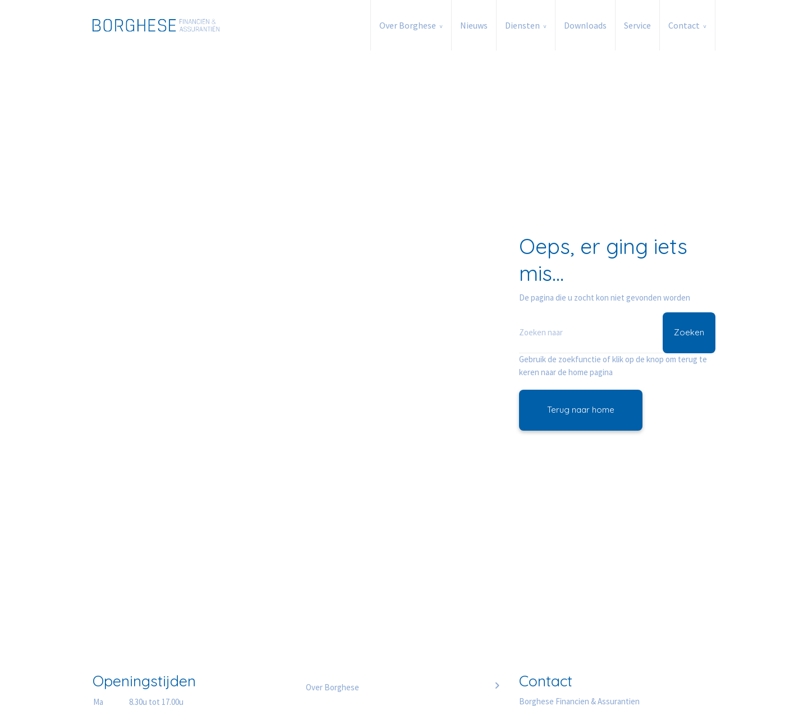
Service (637, 25)
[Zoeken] (617, 332)
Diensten (522, 25)
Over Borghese (407, 25)
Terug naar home (580, 409)
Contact (684, 25)
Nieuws (474, 25)
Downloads (585, 25)
